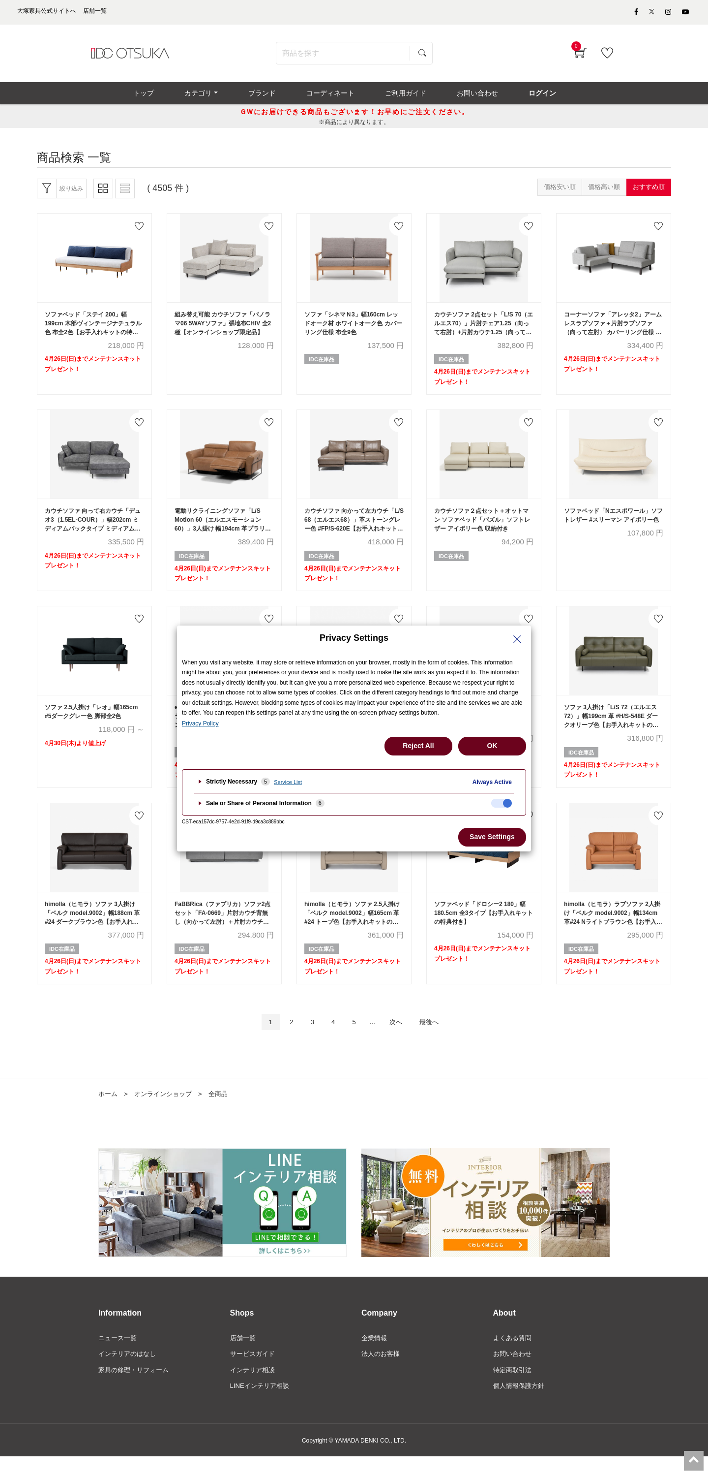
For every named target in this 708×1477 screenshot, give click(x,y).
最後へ (437, 1039)
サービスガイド (254, 1373)
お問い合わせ (513, 1373)
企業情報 (375, 1356)
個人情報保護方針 (520, 1406)
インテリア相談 (254, 1389)
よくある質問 (513, 1356)
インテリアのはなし (129, 1373)
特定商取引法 (513, 1389)
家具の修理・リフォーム (136, 1389)
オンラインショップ (167, 1112)
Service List (288, 782)
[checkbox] (501, 803)
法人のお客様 (382, 1373)
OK (492, 746)
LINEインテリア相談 (262, 1406)
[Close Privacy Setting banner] (517, 639)
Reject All (418, 746)
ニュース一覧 (119, 1356)
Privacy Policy (200, 723)
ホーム (108, 1112)
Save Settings (492, 837)
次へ (399, 1039)
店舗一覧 (244, 1356)
